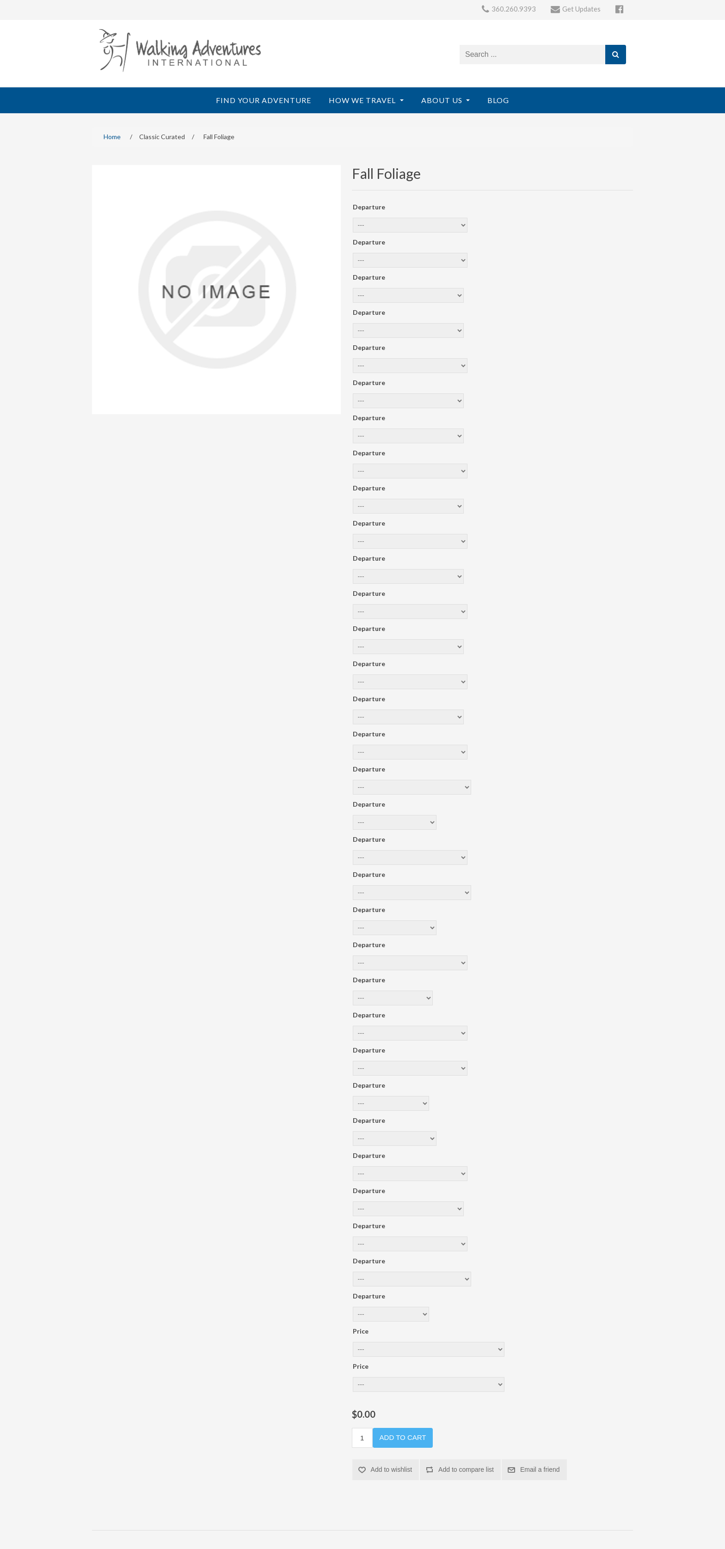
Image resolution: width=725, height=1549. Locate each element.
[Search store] (533, 54)
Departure (369, 207)
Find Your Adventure (263, 100)
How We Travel (363, 100)
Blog (498, 100)
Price (361, 1331)
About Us (442, 100)
